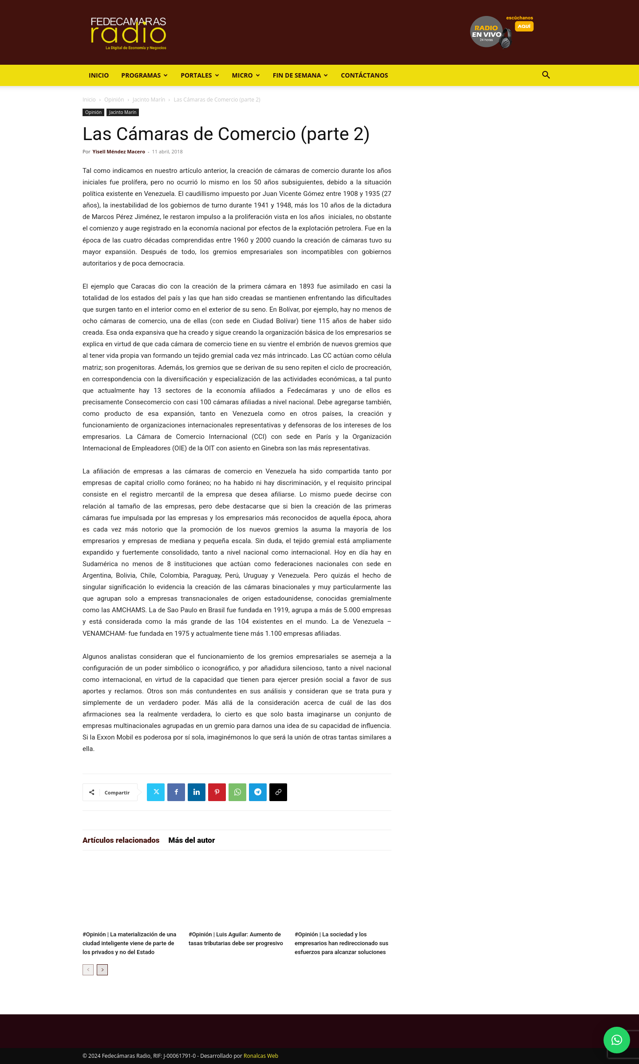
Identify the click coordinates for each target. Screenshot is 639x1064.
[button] (545, 76)
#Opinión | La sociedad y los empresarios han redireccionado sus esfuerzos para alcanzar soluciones (341, 943)
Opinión (114, 99)
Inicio (99, 75)
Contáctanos (364, 75)
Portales (200, 75)
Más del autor (192, 840)
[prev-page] (88, 969)
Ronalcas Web (261, 1056)
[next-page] (102, 969)
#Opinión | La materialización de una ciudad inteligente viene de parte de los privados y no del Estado (129, 943)
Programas (144, 75)
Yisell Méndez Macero (119, 151)
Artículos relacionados (121, 840)
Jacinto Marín (149, 99)
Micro (246, 75)
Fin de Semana (300, 75)
